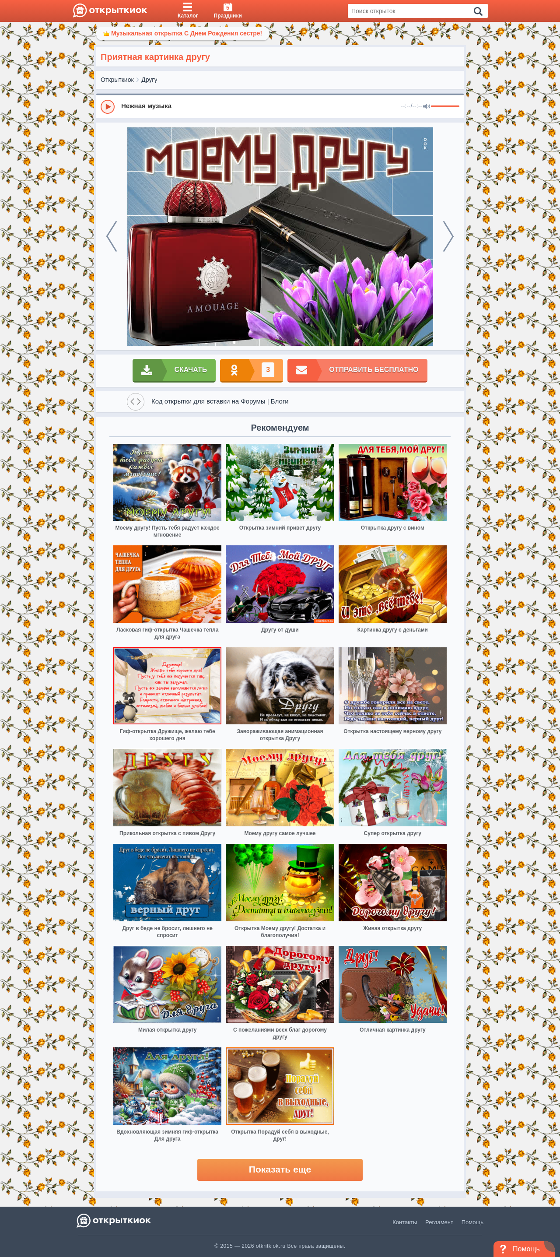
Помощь (472, 1222)
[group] (280, 106)
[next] (448, 236)
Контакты (404, 1222)
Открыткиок (117, 79)
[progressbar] (445, 107)
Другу (149, 79)
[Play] (108, 107)
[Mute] (426, 106)
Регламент (439, 1222)
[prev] (111, 236)
